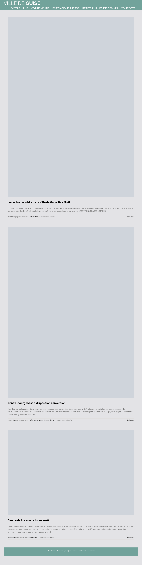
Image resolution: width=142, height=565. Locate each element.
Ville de (22, 3)
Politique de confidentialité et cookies (82, 551)
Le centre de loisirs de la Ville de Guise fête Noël (39, 202)
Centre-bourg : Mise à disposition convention (36, 403)
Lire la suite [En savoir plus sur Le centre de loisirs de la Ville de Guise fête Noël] (130, 217)
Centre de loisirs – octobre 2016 (28, 520)
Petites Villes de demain (46, 420)
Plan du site (51, 551)
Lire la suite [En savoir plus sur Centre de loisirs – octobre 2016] (130, 538)
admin (12, 217)
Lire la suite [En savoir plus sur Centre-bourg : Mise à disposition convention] (130, 420)
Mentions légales (62, 551)
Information (34, 217)
